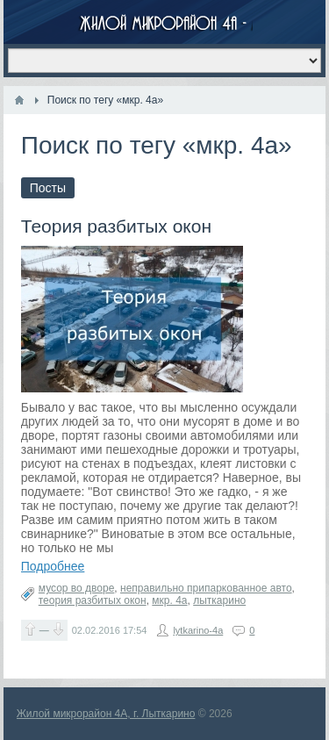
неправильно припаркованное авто (206, 588)
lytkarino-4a (198, 630)
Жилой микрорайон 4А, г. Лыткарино (106, 714)
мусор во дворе (77, 588)
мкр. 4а (169, 600)
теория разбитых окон (93, 600)
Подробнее (53, 566)
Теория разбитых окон (116, 226)
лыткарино (219, 600)
